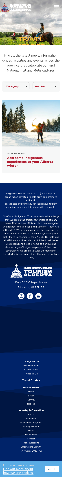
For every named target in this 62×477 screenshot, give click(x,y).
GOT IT (52, 469)
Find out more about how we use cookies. (18, 471)
